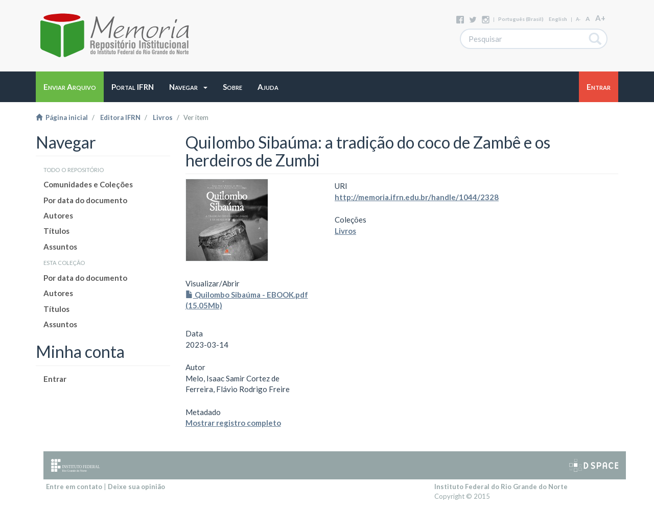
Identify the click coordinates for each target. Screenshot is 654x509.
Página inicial (62, 117)
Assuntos (60, 246)
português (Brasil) (521, 19)
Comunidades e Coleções (88, 184)
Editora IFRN (120, 117)
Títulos (56, 230)
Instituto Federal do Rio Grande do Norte (501, 486)
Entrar (54, 378)
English (558, 19)
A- (578, 19)
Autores (58, 215)
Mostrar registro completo (233, 422)
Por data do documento (85, 200)
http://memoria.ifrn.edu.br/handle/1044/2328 (417, 197)
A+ (600, 17)
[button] (188, 86)
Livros (163, 117)
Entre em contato (74, 486)
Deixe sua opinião (136, 486)
